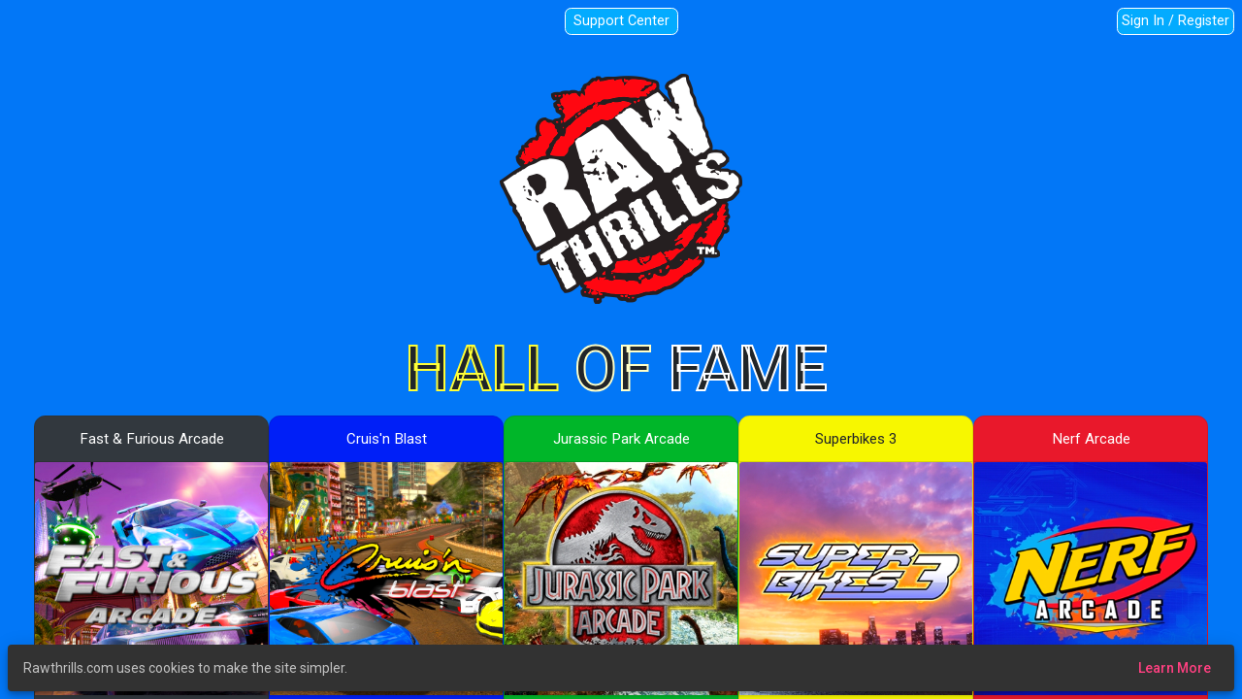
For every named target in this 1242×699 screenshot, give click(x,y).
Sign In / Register (1175, 21)
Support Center (621, 21)
